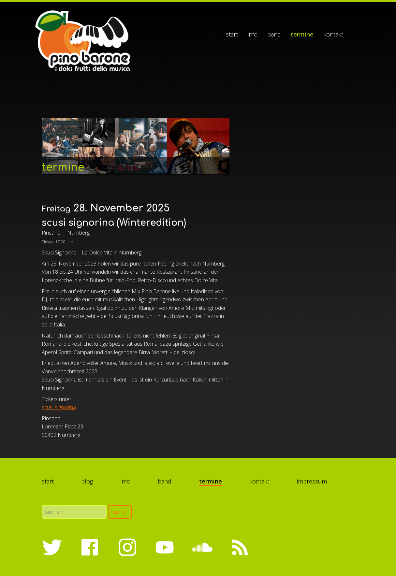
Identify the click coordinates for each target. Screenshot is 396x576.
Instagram (127, 547)
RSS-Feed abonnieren (239, 547)
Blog (87, 481)
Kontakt (333, 34)
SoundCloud (202, 547)
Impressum (312, 481)
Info (252, 34)
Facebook (89, 547)
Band (274, 34)
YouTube (164, 547)
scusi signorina (59, 407)
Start (232, 34)
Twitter (52, 547)
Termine (302, 34)
